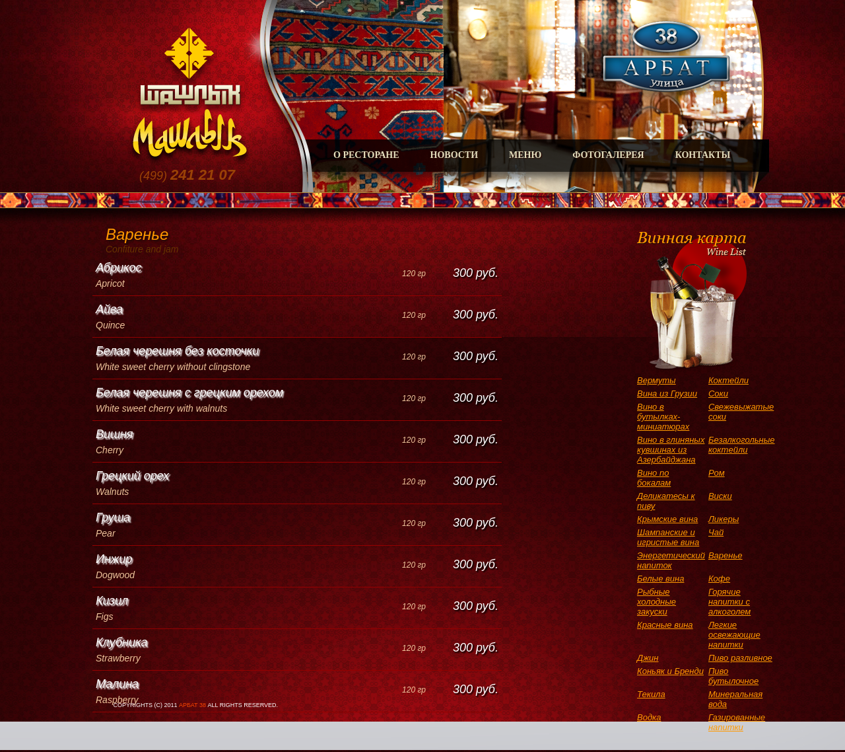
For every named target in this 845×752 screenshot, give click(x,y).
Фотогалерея (608, 155)
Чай (716, 532)
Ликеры (723, 519)
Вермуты (656, 380)
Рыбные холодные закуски (656, 602)
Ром (716, 473)
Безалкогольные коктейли (741, 445)
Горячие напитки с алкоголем (729, 602)
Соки (718, 393)
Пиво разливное (740, 658)
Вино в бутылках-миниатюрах (663, 417)
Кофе (719, 578)
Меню (525, 155)
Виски (720, 496)
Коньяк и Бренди (670, 671)
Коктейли (728, 380)
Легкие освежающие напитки (734, 635)
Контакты (703, 155)
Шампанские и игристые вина (668, 537)
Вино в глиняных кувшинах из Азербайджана (670, 450)
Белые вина (660, 578)
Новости (454, 155)
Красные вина (665, 625)
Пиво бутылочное (733, 676)
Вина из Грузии (667, 393)
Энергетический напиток (671, 560)
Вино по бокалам (654, 478)
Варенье (725, 555)
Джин (647, 658)
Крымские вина (667, 519)
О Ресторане (366, 155)
